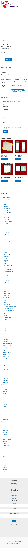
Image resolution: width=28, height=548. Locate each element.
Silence (4, 410)
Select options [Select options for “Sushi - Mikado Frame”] (4, 181)
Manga (4, 459)
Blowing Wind (5, 450)
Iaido (5, 315)
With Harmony (5, 419)
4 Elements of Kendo (8, 317)
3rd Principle (7, 236)
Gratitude (4, 434)
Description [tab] (3, 72)
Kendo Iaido (5, 312)
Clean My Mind (5, 350)
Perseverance (7, 202)
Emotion (4, 413)
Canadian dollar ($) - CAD (6, 65)
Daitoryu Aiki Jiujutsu (8, 308)
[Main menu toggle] (25, 4)
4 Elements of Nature (7, 447)
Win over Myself (6, 378)
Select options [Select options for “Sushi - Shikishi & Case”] (18, 181)
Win (5, 204)
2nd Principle (7, 234)
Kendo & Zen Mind (8, 321)
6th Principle (7, 289)
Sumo (4, 465)
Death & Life (7, 328)
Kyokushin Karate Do (8, 271)
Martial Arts (3, 196)
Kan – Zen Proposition (7, 343)
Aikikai (6, 228)
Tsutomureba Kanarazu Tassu (10, 306)
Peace (4, 408)
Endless (4, 358)
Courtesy (4, 389)
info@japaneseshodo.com (14, 484)
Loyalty (4, 393)
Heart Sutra (5, 332)
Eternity (4, 441)
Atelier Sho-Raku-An (17, 541)
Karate (4, 243)
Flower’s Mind (5, 454)
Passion (4, 415)
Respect (4, 436)
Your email (14, 510)
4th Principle (7, 237)
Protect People (7, 252)
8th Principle (7, 293)
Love (4, 406)
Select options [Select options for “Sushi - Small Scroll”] (18, 158)
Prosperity (5, 382)
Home (2, 40)
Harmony (4, 404)
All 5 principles (7, 241)
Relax (4, 363)
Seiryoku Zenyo (7, 304)
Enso (4, 337)
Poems (2, 438)
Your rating (5, 106)
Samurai (6, 206)
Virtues (2, 384)
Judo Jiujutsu (5, 297)
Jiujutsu (6, 300)
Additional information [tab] (5, 74)
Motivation (3, 367)
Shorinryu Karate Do (8, 276)
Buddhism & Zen (4, 330)
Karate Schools (5, 260)
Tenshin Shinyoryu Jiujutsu (9, 310)
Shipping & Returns (13, 492)
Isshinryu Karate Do (8, 273)
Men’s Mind (5, 448)
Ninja (4, 461)
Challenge (6, 210)
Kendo (5, 313)
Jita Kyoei (6, 302)
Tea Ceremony (4, 349)
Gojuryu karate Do (8, 261)
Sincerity (4, 374)
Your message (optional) (14, 516)
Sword (5, 319)
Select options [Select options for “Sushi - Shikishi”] (4, 158)
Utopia (4, 443)
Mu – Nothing (5, 339)
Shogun (4, 467)
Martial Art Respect (8, 214)
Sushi (4, 471)
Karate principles (6, 278)
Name (4, 117)
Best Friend (5, 430)
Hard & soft (6, 250)
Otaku (4, 458)
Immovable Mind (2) (6, 400)
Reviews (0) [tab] (3, 76)
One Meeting (5, 362)
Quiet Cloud (5, 354)
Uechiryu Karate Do (8, 275)
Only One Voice (5, 356)
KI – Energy (6, 199)
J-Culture (3, 456)
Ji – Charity (5, 347)
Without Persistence (6, 352)
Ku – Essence (5, 341)
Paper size (3, 52)
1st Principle (7, 232)
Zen (3, 334)
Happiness (5, 424)
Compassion (5, 385)
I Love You (5, 428)
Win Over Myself (7, 212)
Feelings (2, 402)
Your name (14, 505)
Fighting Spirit (7, 208)
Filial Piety (5, 397)
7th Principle (7, 291)
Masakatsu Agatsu (8, 221)
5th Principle (7, 239)
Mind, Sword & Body (8, 324)
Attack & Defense (7, 323)
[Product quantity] (2, 59)
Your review (6, 109)
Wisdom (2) (5, 391)
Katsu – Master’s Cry (7, 345)
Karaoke (4, 469)
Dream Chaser (5, 445)
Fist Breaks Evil (7, 254)
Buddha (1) (5, 335)
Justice (4, 387)
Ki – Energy (5, 369)
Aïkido (4, 216)
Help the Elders (5, 399)
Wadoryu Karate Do (8, 267)
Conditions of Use (14, 495)
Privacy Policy (14, 494)
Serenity (4, 417)
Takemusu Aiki (7, 223)
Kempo (6, 248)
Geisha (4, 463)
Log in (14, 487)
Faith (4, 395)
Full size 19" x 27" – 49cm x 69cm (17, 89)
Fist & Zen (6, 247)
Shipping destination (5, 48)
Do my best (5, 371)
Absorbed (4, 365)
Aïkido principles (6, 230)
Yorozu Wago (7, 226)
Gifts (2, 421)
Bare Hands (6, 256)
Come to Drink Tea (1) (7, 360)
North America (14, 85)
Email (4, 122)
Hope (4, 411)
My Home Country (6, 439)
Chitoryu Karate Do (8, 269)
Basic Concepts (6, 197)
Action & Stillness (8, 326)
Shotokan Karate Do (8, 265)
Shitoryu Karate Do (8, 263)
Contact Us (14, 496)
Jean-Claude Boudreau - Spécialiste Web (14, 543)
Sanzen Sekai (7, 225)
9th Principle (7, 295)
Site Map (14, 498)
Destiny (4, 452)
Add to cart (8, 59)
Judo (5, 298)
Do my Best (6, 200)
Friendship (5, 432)
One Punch (6, 258)
